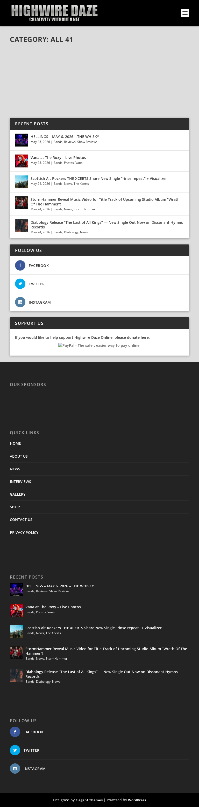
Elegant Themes (89, 800)
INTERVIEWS (20, 481)
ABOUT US (19, 456)
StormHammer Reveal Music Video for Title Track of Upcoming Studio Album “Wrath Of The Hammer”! (105, 201)
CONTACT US (21, 519)
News (68, 183)
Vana (79, 162)
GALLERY (17, 494)
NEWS (15, 468)
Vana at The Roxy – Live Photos (58, 157)
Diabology (71, 232)
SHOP (15, 506)
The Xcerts (81, 183)
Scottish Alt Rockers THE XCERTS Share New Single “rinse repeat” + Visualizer (99, 178)
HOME (15, 443)
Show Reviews (87, 142)
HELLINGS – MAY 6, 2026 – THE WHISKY (65, 136)
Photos (69, 162)
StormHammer (84, 209)
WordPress (137, 800)
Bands (57, 142)
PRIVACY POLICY (24, 532)
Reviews (70, 142)
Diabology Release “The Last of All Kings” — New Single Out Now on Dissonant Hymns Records (107, 224)
